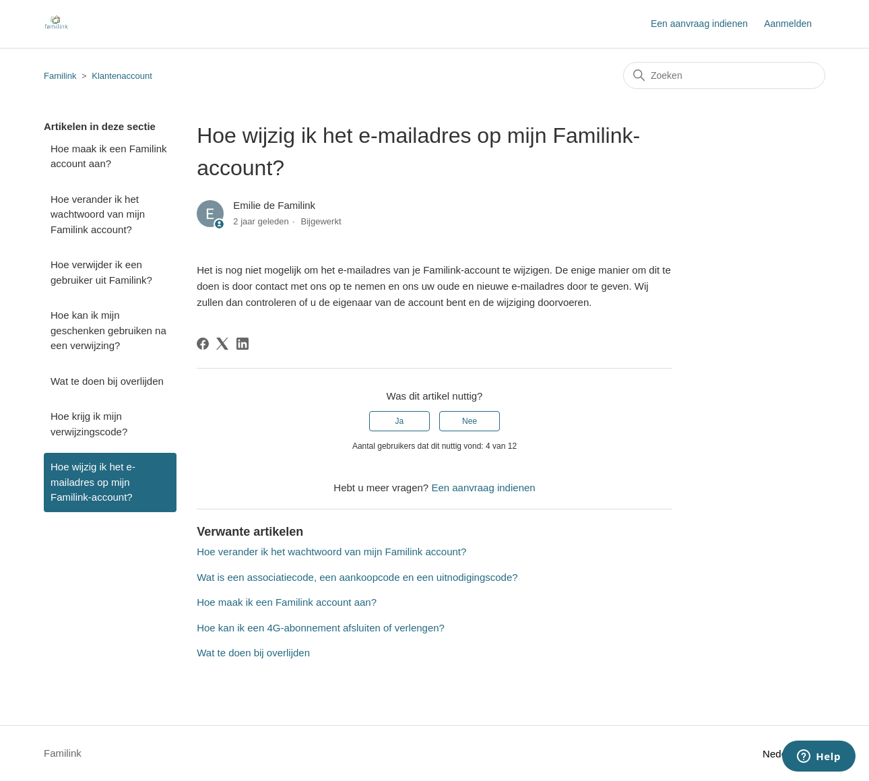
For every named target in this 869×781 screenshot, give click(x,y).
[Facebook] (203, 344)
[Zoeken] (724, 75)
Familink (60, 76)
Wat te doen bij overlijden (107, 381)
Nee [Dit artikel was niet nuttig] (469, 421)
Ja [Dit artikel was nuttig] (399, 421)
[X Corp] (222, 344)
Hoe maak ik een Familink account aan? (109, 156)
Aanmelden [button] (788, 23)
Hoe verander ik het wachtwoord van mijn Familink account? (98, 214)
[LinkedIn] (242, 344)
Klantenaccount (122, 76)
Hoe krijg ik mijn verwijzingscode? (89, 423)
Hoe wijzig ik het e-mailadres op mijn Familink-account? (93, 482)
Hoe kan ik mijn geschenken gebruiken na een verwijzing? (108, 330)
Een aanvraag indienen (699, 23)
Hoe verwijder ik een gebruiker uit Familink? (101, 272)
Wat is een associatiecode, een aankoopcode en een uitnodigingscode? (357, 577)
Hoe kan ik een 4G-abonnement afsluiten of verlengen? (321, 627)
